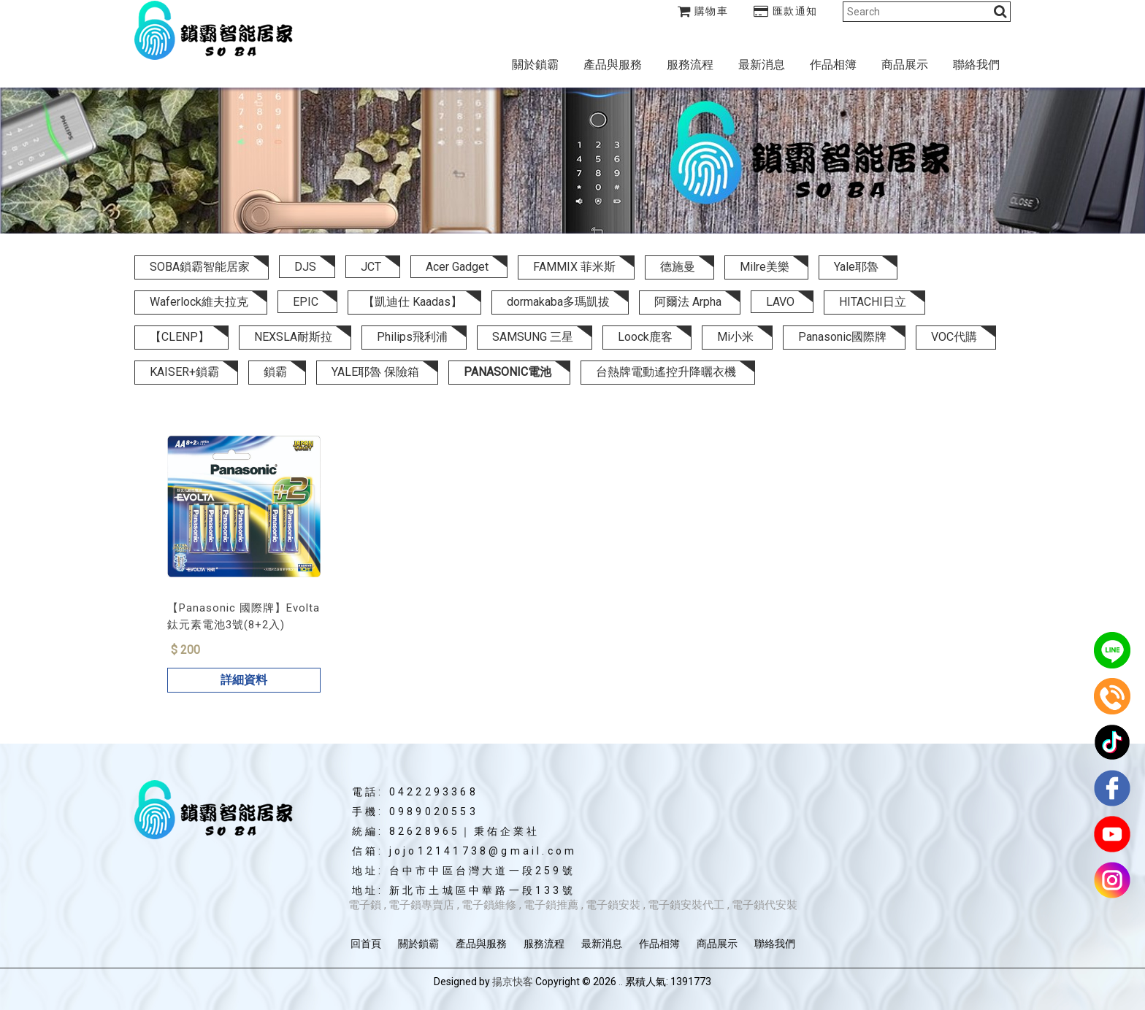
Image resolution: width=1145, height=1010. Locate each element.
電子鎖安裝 (613, 904)
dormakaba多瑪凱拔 (558, 302)
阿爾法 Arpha (687, 302)
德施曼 (677, 267)
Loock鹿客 (645, 337)
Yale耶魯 (856, 267)
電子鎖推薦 (551, 904)
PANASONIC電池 (507, 372)
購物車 (703, 11)
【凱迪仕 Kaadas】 (412, 302)
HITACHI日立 (872, 302)
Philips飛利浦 (412, 337)
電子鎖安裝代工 (686, 904)
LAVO (780, 302)
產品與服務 (612, 65)
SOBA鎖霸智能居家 (200, 267)
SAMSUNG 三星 (532, 337)
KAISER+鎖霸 (184, 372)
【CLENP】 (180, 337)
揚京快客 (512, 981)
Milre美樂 (764, 267)
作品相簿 (833, 65)
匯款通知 (786, 11)
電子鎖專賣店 (421, 904)
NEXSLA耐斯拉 (293, 337)
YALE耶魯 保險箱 (375, 372)
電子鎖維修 (489, 904)
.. (621, 981)
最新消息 (761, 65)
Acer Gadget (457, 267)
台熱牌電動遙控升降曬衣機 (666, 372)
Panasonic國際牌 (842, 337)
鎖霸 (275, 372)
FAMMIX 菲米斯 (574, 267)
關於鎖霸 (535, 65)
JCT (371, 267)
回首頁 (366, 943)
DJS (305, 267)
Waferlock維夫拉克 (199, 302)
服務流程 (690, 65)
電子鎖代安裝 (764, 904)
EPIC (305, 302)
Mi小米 (735, 337)
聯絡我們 (976, 65)
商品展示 (904, 65)
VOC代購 (954, 337)
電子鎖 (364, 904)
